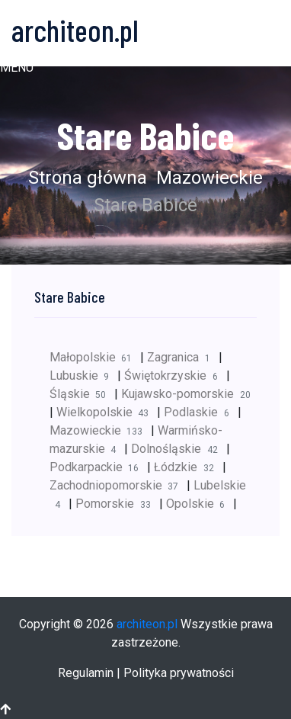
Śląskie (82, 394)
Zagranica (182, 357)
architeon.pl (147, 624)
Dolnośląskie (178, 448)
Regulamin (86, 673)
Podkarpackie (98, 467)
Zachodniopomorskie (118, 485)
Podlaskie (200, 412)
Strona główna (87, 177)
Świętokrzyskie (174, 375)
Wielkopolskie (106, 412)
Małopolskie (95, 357)
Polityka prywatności (178, 673)
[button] (17, 67)
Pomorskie (116, 503)
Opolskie (199, 503)
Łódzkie (188, 467)
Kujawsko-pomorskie (188, 394)
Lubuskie (83, 375)
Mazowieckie (207, 177)
